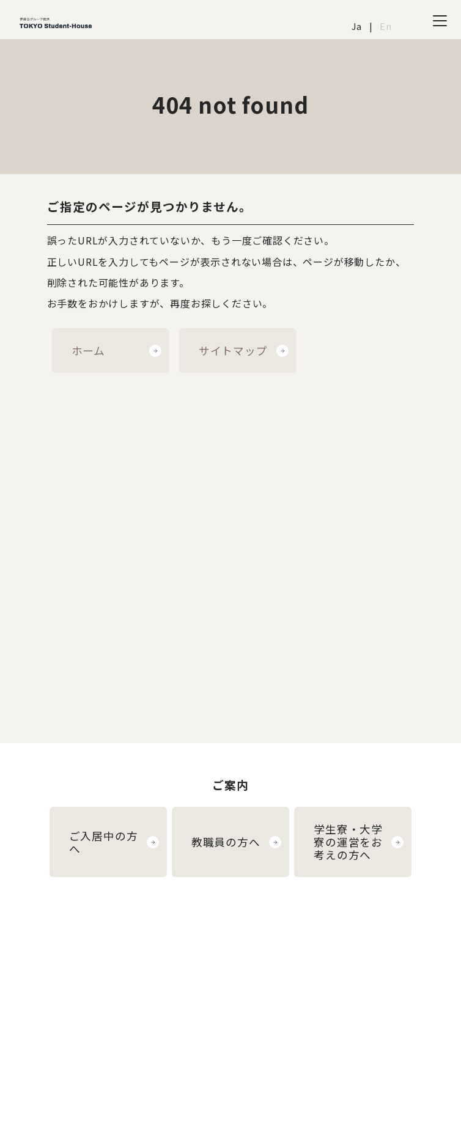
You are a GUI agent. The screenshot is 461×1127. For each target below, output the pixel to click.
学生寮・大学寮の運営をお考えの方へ (348, 841)
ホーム (88, 350)
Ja (357, 26)
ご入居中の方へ (103, 842)
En (386, 26)
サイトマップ (233, 350)
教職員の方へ (225, 842)
